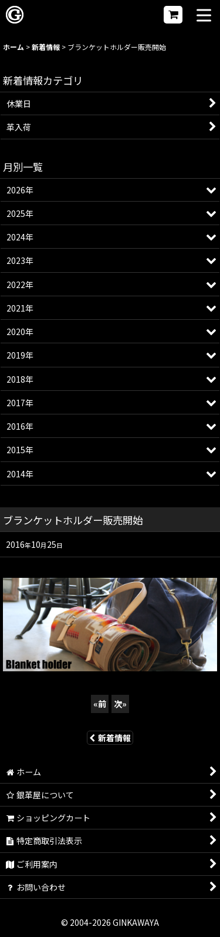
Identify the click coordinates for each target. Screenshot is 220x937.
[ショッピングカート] (173, 15)
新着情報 (110, 738)
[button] (204, 16)
